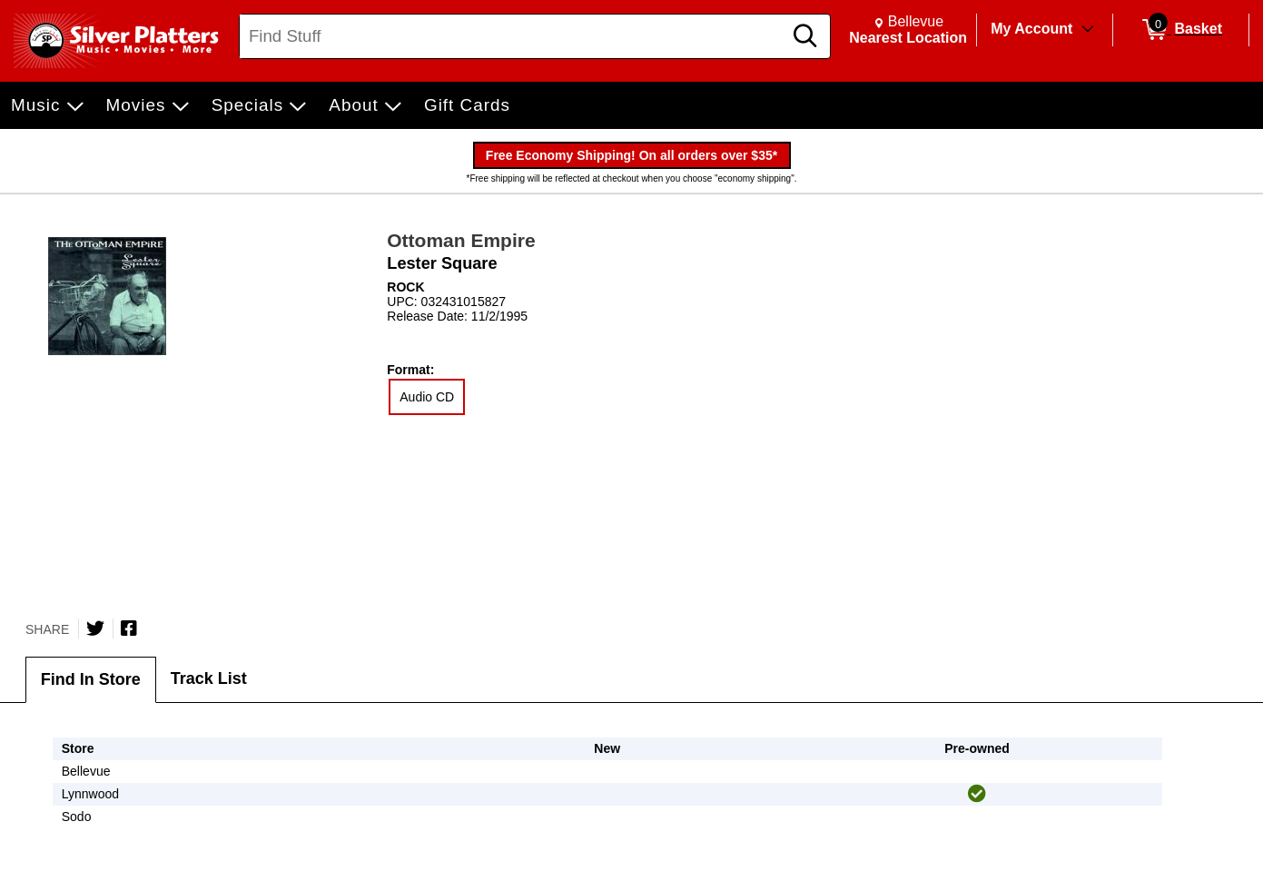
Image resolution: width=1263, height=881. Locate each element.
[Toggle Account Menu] (1088, 30)
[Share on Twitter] (95, 628)
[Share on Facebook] (129, 628)
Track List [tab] (209, 678)
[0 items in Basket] (1180, 30)
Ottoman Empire (461, 240)
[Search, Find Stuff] (513, 36)
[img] (977, 794)
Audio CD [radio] (427, 397)
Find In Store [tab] (91, 679)
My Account (1031, 28)
